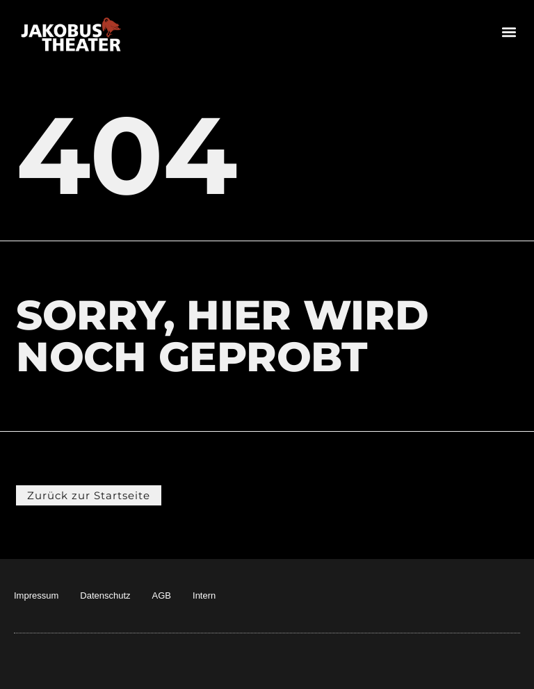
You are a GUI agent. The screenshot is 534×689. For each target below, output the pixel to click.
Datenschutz (105, 595)
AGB (161, 595)
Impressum (36, 595)
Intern (204, 595)
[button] (508, 31)
